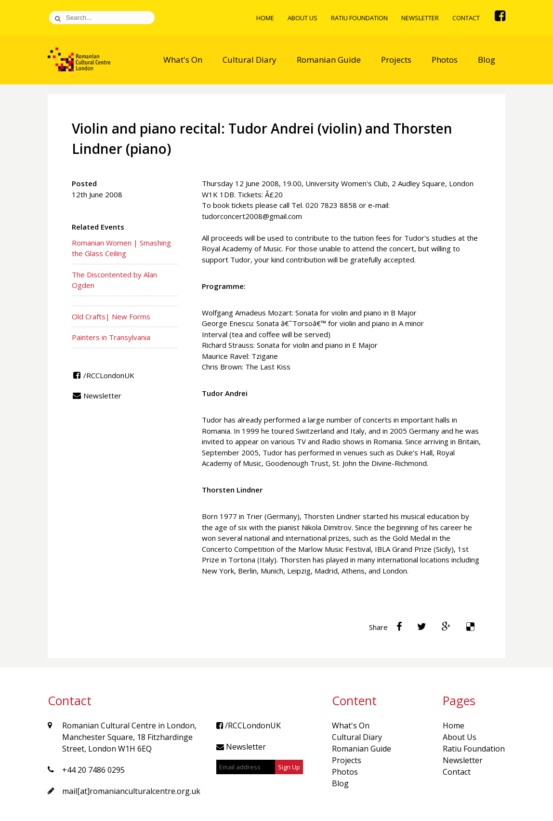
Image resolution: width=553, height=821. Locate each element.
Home (265, 18)
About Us (302, 18)
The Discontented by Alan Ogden (114, 280)
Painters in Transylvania (111, 337)
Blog (486, 59)
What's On (182, 59)
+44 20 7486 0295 (93, 770)
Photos (445, 59)
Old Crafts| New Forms (111, 316)
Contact (466, 18)
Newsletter (420, 18)
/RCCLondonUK (103, 375)
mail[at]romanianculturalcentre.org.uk (131, 791)
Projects (396, 59)
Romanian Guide (329, 59)
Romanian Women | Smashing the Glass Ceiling (121, 248)
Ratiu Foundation (359, 18)
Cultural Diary (249, 59)
